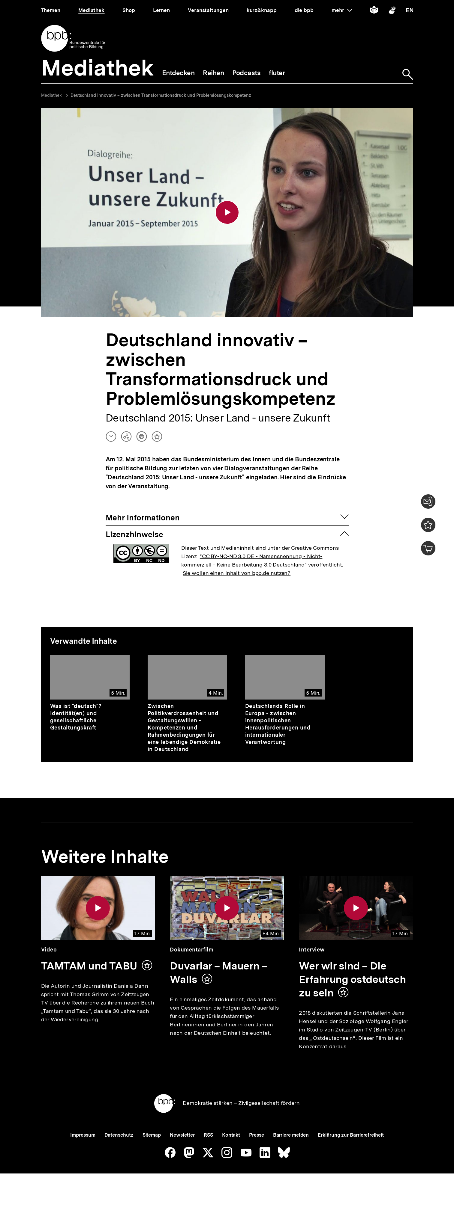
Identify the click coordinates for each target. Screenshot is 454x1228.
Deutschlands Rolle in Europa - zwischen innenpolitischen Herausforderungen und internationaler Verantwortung (278, 725)
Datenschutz (119, 1155)
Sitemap (152, 1155)
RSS (208, 1155)
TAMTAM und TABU (89, 966)
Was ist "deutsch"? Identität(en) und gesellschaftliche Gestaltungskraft (76, 718)
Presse (256, 1155)
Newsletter (182, 1155)
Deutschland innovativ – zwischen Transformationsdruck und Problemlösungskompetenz (161, 95)
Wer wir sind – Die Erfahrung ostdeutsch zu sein (352, 980)
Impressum (82, 1155)
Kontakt (231, 1155)
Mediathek (51, 95)
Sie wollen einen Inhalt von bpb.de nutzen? (236, 574)
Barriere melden (291, 1155)
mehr (342, 10)
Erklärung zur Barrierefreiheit (350, 1155)
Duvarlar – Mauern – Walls (218, 973)
